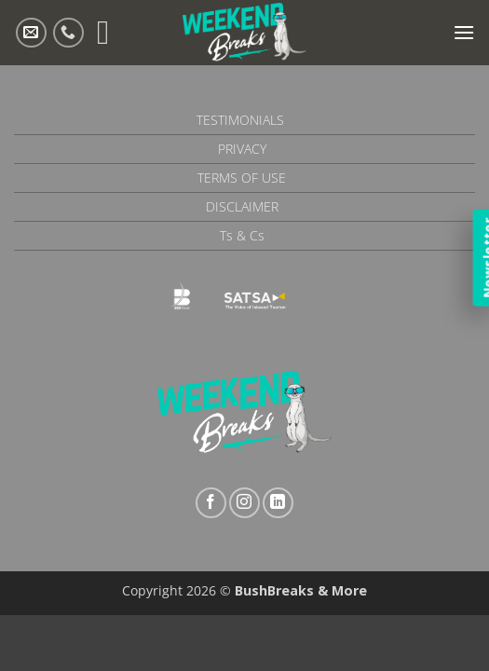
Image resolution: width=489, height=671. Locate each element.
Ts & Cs (242, 235)
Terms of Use (241, 177)
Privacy (242, 148)
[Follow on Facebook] (211, 502)
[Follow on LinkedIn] (278, 502)
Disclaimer (242, 206)
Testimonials (240, 120)
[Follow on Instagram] (244, 502)
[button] (464, 32)
